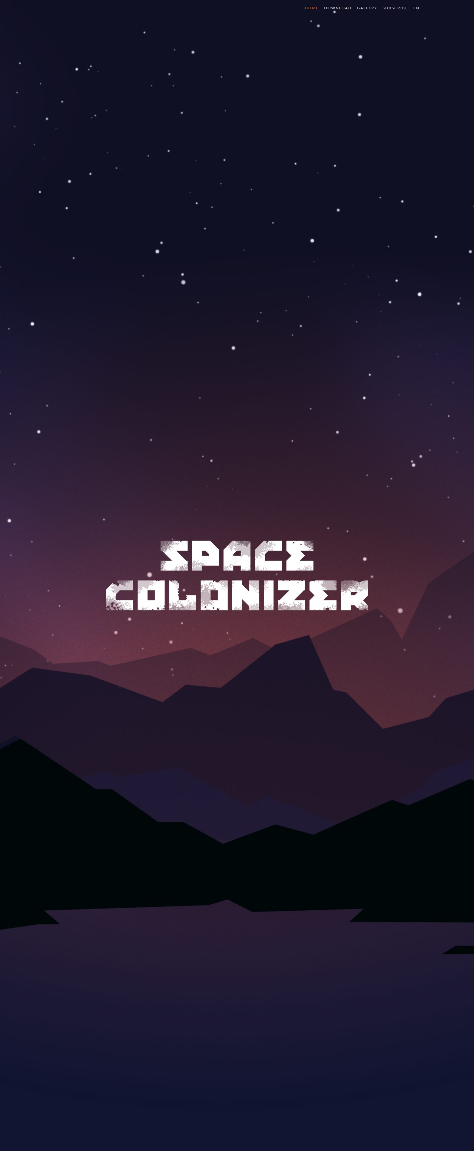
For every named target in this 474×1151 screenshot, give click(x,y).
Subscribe (395, 8)
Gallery (367, 8)
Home (312, 8)
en (416, 8)
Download (338, 8)
